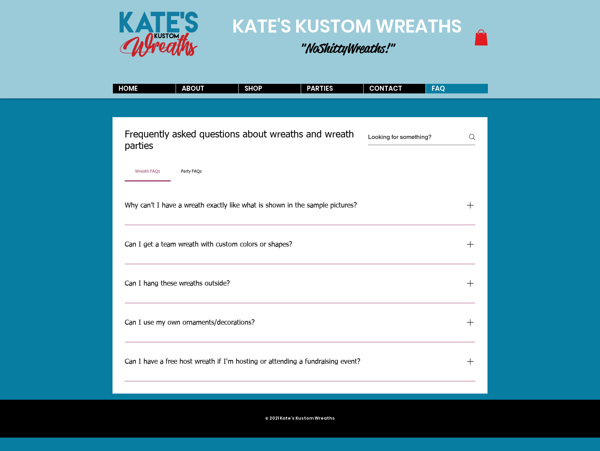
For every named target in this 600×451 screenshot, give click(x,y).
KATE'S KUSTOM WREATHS (347, 26)
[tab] (148, 171)
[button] (481, 37)
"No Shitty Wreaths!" (347, 48)
